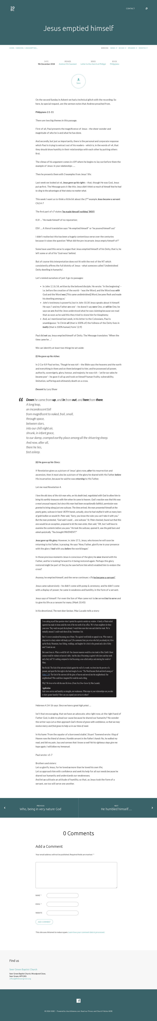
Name (38, 895)
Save (78, 81)
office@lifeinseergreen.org (20, 979)
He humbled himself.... (116, 809)
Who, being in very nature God (40, 809)
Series (113, 48)
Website (39, 913)
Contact (130, 8)
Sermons (19, 48)
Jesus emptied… (31, 48)
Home (11, 48)
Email (38, 904)
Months (143, 48)
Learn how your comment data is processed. (86, 932)
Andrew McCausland (68, 64)
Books (122, 48)
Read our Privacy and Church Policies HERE (96, 1011)
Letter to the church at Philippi (93, 64)
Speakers (132, 48)
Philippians (114, 64)
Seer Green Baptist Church (23, 969)
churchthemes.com (73, 1011)
